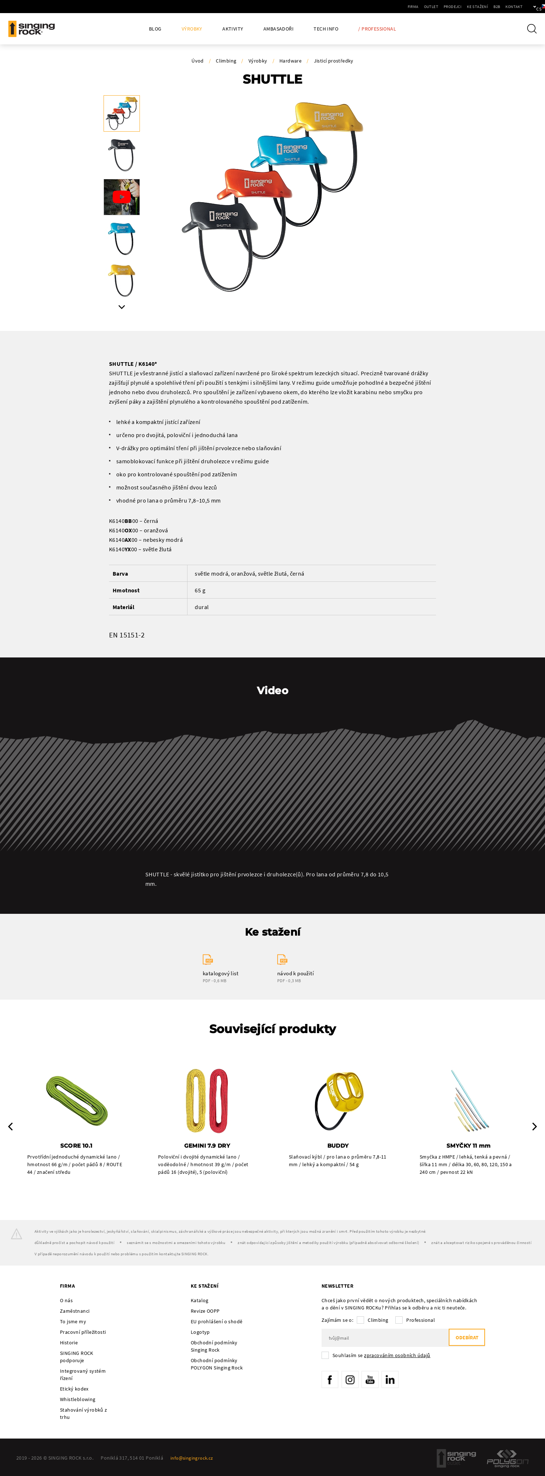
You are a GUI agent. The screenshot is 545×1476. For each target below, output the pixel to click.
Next (121, 307)
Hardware (290, 60)
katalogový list (220, 973)
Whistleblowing (78, 1400)
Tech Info (326, 29)
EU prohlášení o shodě (216, 1322)
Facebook (331, 1381)
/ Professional (377, 29)
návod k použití (295, 973)
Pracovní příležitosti (83, 1333)
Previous (10, 1127)
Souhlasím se (381, 1356)
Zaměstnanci (74, 1312)
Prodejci (428, 6)
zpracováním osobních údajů (397, 1356)
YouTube (375, 1381)
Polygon (508, 1459)
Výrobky (192, 29)
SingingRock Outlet (456, 1459)
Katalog (200, 1301)
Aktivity (232, 29)
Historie (69, 1343)
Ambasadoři (278, 29)
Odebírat (465, 1339)
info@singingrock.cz (193, 1459)
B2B (472, 6)
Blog (155, 29)
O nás (66, 1301)
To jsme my (73, 1322)
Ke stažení (452, 6)
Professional (420, 1321)
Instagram (352, 1381)
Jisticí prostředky (334, 60)
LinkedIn (396, 1381)
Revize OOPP (205, 1312)
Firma (388, 6)
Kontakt (489, 6)
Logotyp (200, 1333)
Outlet (406, 6)
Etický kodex (74, 1390)
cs (527, 6)
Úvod (197, 60)
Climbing (226, 60)
